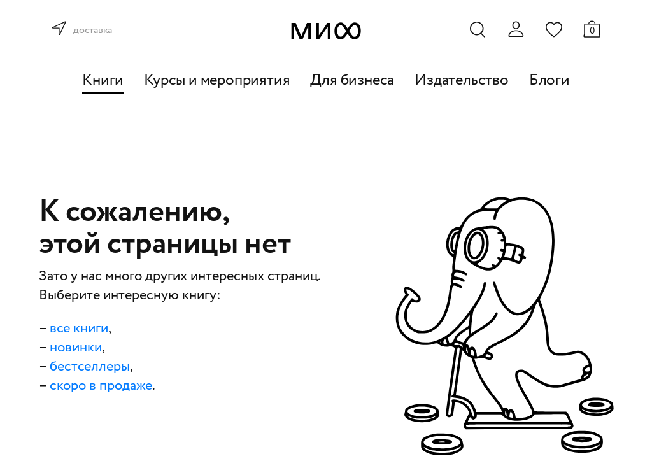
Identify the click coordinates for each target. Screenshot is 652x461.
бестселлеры (90, 367)
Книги (103, 80)
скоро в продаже (101, 386)
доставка (92, 30)
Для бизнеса (352, 80)
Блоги (549, 80)
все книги (79, 328)
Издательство (462, 80)
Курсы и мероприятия (217, 80)
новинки (76, 347)
